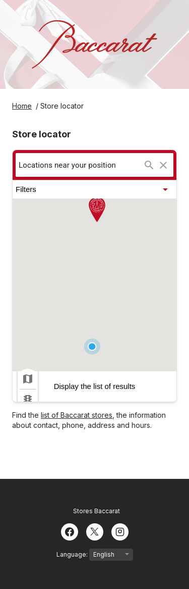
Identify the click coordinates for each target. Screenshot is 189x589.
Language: (94, 555)
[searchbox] (80, 165)
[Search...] (149, 165)
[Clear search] (163, 165)
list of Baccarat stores (76, 415)
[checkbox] (28, 379)
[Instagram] (120, 531)
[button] (94, 189)
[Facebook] (69, 531)
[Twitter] (94, 531)
